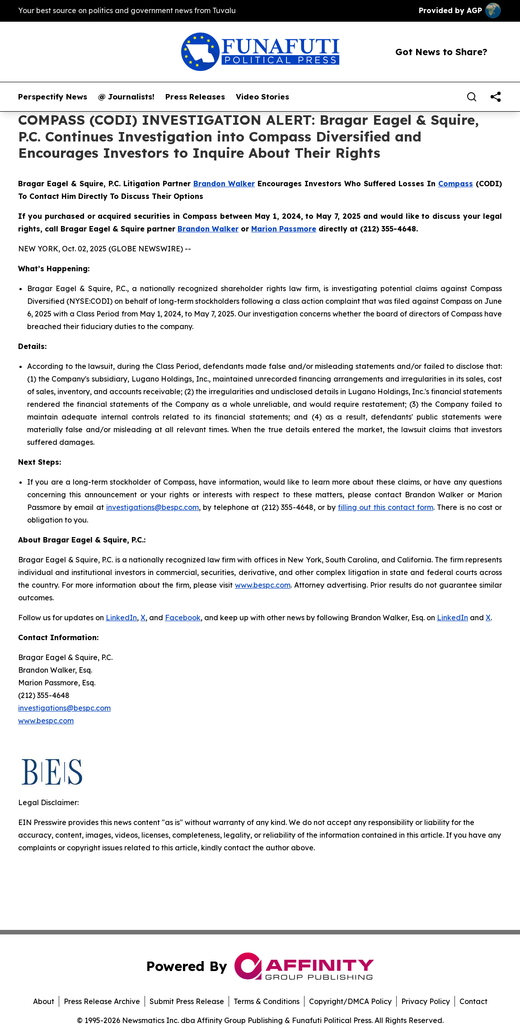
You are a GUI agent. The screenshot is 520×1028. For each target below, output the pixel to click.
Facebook (183, 617)
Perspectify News (52, 96)
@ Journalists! (126, 96)
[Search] (472, 96)
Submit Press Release (187, 1001)
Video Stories (262, 96)
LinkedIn (121, 617)
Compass (455, 183)
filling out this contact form (385, 507)
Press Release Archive (102, 1001)
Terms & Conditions (267, 1001)
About (43, 1001)
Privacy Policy (425, 1001)
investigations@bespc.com (152, 507)
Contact (473, 1001)
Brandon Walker (224, 183)
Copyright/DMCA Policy (350, 1001)
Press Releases (195, 96)
